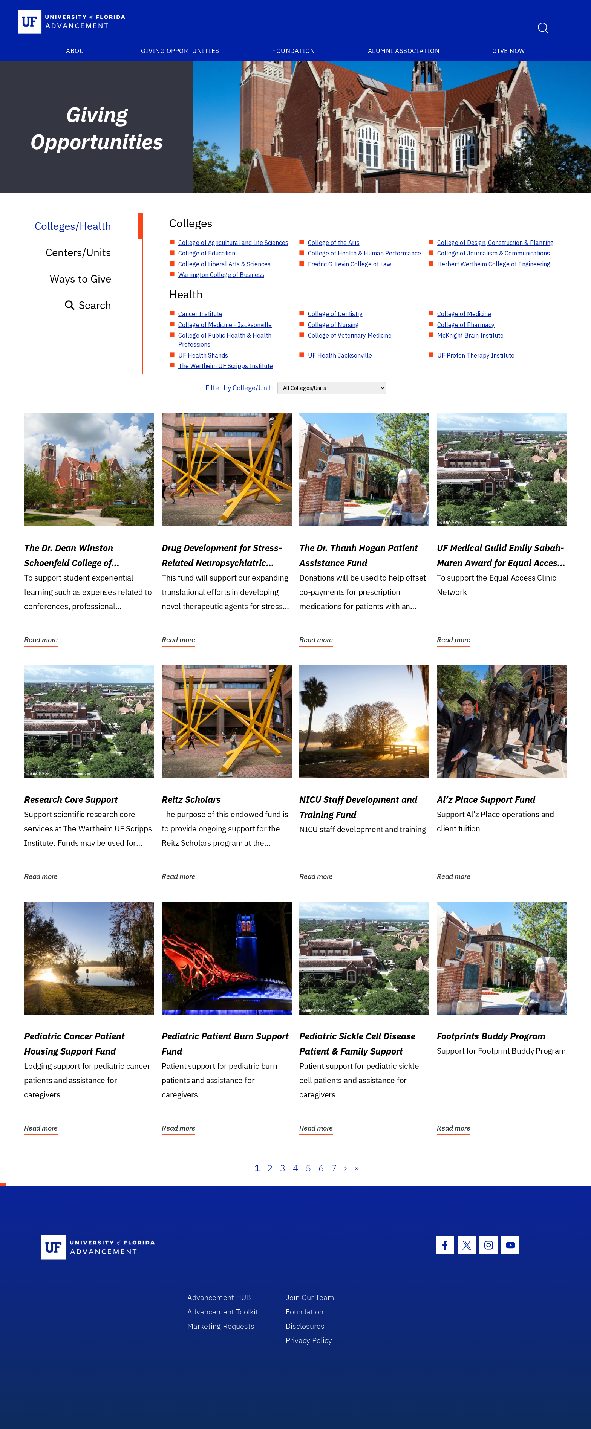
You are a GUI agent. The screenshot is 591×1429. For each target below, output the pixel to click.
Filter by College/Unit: (239, 388)
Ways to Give (80, 279)
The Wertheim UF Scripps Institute (225, 366)
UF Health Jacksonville (340, 355)
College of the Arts (334, 242)
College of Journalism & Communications (493, 253)
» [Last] (356, 1168)
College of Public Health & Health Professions (224, 340)
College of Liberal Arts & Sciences (224, 264)
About (77, 51)
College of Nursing (333, 325)
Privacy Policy (309, 1340)
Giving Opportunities (180, 51)
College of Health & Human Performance (364, 253)
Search (88, 305)
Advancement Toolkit (222, 1312)
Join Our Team (310, 1297)
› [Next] (345, 1168)
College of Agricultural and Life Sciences (233, 242)
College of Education (206, 253)
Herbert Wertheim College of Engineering (493, 264)
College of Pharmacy (466, 325)
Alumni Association (404, 51)
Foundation (293, 51)
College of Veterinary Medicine (350, 335)
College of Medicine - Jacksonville (225, 325)
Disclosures (305, 1326)
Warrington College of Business (221, 274)
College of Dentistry (335, 314)
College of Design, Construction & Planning (495, 242)
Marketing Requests (220, 1326)
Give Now (508, 51)
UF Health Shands (203, 355)
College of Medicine (464, 314)
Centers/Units (78, 252)
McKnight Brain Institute (470, 335)
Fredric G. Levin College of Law (349, 264)
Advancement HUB (219, 1297)
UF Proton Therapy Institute (475, 355)
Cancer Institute (200, 314)
